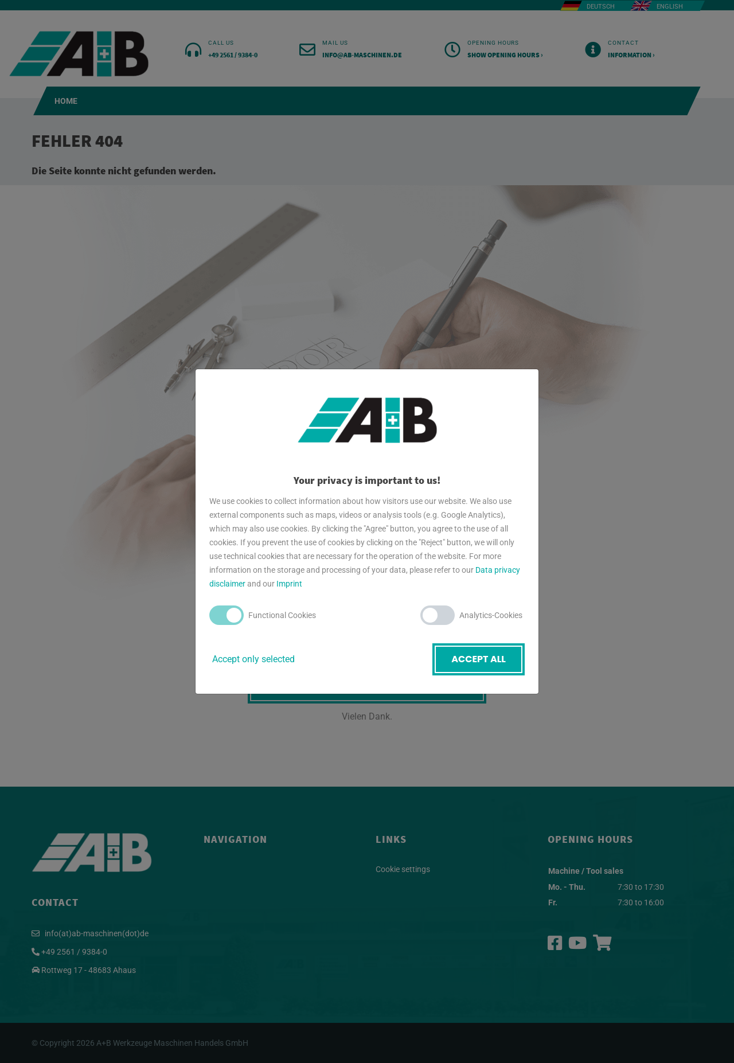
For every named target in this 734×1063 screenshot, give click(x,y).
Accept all (478, 659)
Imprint (289, 583)
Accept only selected (253, 659)
